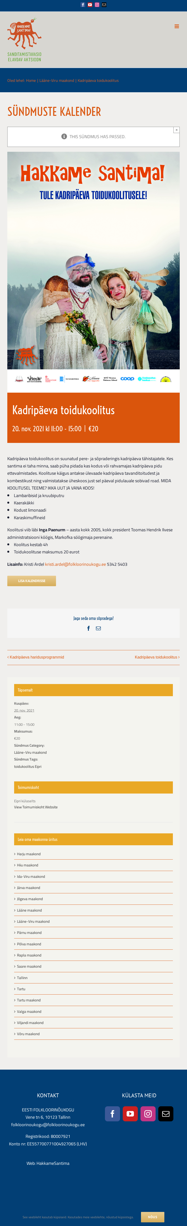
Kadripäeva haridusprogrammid (37, 657)
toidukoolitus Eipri (27, 766)
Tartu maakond (29, 1000)
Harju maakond (29, 853)
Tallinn (22, 977)
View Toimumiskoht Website (36, 807)
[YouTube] (130, 1113)
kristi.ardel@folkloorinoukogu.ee (75, 564)
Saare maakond (29, 966)
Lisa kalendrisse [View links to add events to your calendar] (31, 581)
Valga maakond (29, 1011)
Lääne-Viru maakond (30, 752)
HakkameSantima (53, 1163)
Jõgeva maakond (30, 898)
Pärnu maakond (29, 932)
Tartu (21, 988)
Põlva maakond (29, 943)
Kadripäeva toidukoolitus (156, 657)
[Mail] (165, 1113)
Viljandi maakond (30, 1022)
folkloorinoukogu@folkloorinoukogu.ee (48, 1125)
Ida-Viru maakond (31, 876)
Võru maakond (28, 1033)
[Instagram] (148, 1113)
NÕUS (152, 1217)
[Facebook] (112, 1113)
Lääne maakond (29, 910)
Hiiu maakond (27, 865)
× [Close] (177, 130)
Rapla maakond (29, 955)
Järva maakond (28, 887)
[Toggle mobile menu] (177, 26)
